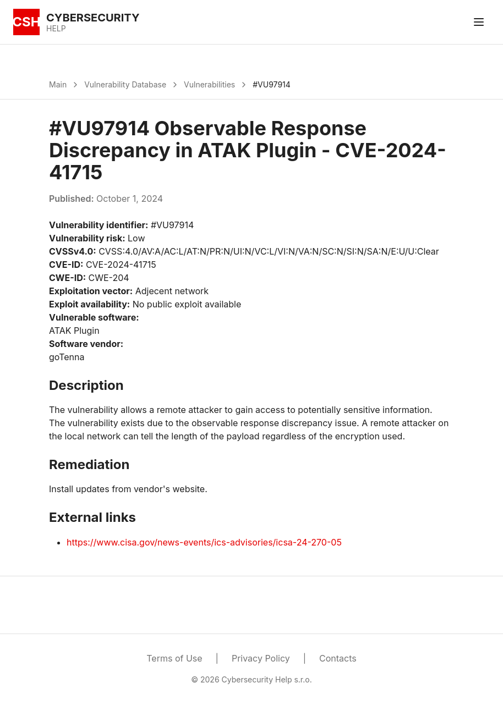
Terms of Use (174, 658)
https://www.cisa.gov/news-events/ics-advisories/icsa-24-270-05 (204, 542)
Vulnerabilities (209, 84)
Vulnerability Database (125, 84)
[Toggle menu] (479, 22)
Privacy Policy (261, 658)
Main (58, 84)
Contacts (338, 658)
